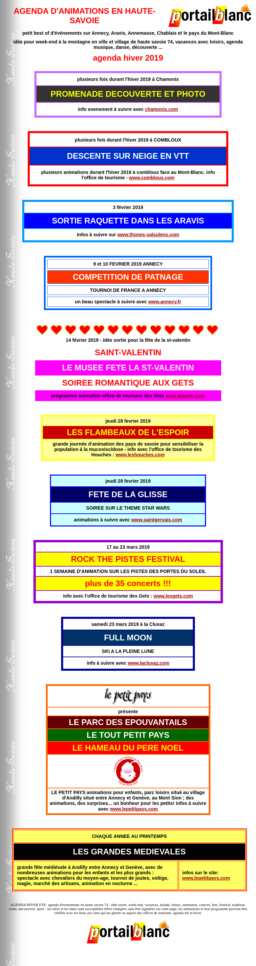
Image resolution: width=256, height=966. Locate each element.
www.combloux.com (152, 177)
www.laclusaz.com (148, 663)
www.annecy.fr (164, 301)
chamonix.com (161, 109)
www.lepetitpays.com (134, 809)
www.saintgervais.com (156, 519)
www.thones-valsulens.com (148, 234)
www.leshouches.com (140, 454)
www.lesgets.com (185, 395)
